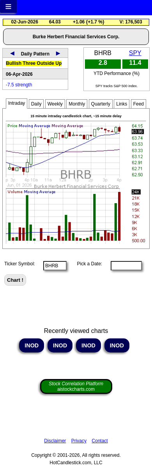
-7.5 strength (19, 85)
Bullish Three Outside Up (34, 63)
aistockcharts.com (76, 386)
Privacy (79, 441)
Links (121, 104)
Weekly (55, 104)
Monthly (77, 104)
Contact (100, 441)
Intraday (16, 103)
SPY (135, 53)
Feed (138, 104)
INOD (31, 345)
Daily (36, 104)
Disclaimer (55, 441)
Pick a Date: (87, 264)
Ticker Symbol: (19, 264)
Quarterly (100, 104)
